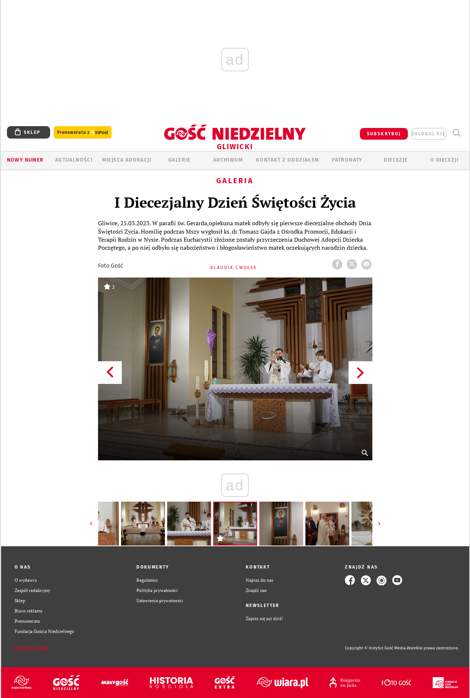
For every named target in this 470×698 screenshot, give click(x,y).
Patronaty (347, 160)
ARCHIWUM (228, 160)
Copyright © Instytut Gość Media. (376, 648)
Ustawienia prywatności (159, 600)
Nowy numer (25, 160)
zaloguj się (428, 133)
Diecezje (395, 160)
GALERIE (179, 160)
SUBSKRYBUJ (384, 133)
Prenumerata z (82, 132)
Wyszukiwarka (456, 133)
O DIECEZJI (444, 160)
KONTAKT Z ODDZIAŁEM (287, 160)
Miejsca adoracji (126, 160)
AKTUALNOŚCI (74, 160)
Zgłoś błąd (31, 648)
